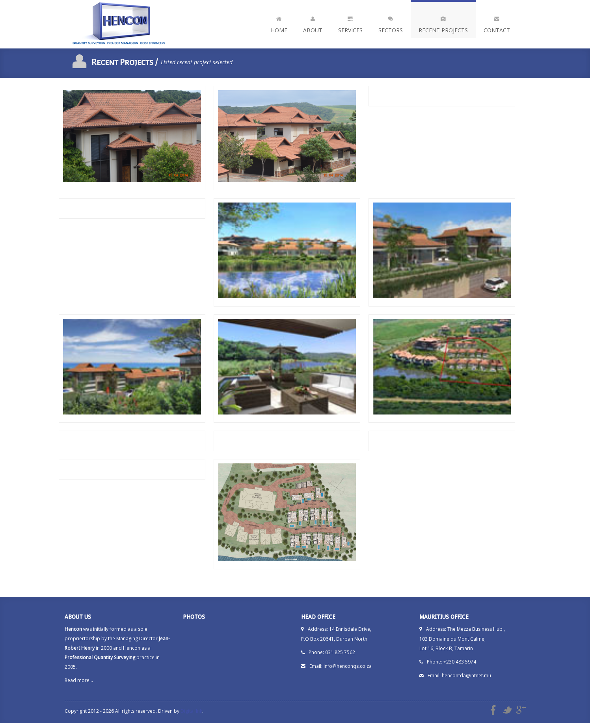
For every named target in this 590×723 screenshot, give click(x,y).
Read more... (79, 680)
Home (279, 23)
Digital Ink (191, 711)
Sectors (390, 23)
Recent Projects (443, 23)
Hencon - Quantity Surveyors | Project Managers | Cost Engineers (120, 24)
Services (350, 23)
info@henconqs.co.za (348, 666)
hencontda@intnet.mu (466, 675)
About (312, 23)
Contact (497, 23)
